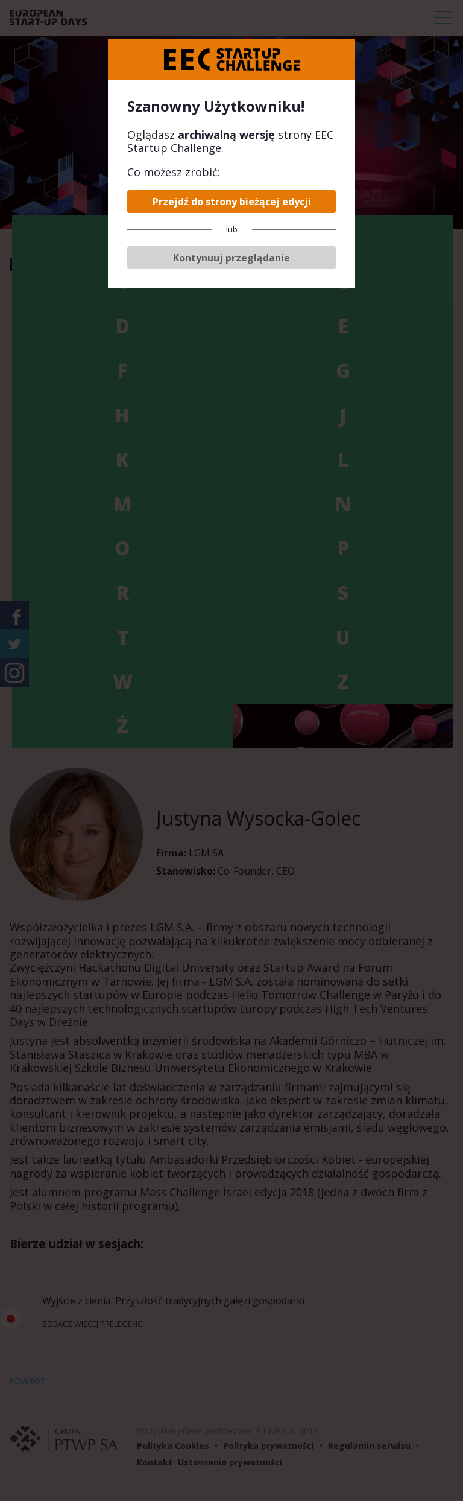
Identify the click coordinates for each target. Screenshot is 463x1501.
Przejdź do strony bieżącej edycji (232, 201)
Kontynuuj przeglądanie (231, 257)
